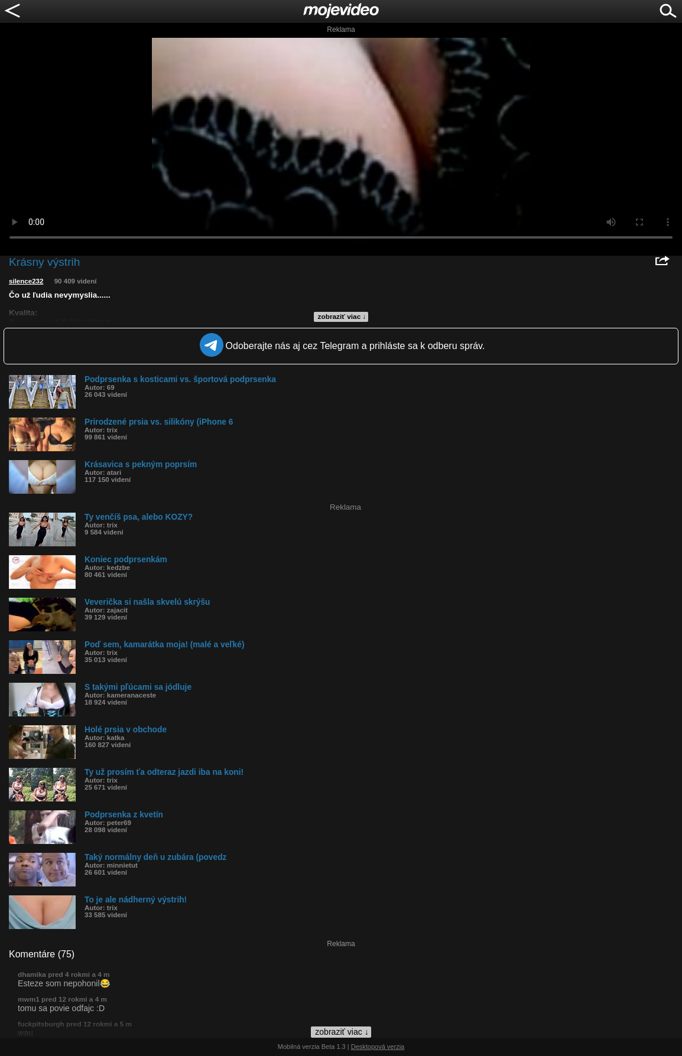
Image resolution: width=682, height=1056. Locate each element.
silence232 (26, 281)
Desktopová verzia (378, 1046)
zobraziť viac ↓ (342, 316)
